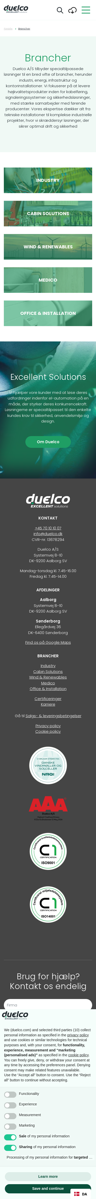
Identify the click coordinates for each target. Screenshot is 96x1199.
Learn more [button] (48, 1176)
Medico (48, 683)
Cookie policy (48, 731)
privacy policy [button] (78, 1035)
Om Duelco (48, 442)
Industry (48, 665)
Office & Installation (48, 688)
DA (80, 1194)
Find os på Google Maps (48, 642)
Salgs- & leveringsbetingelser (53, 715)
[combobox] (80, 1194)
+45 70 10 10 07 (48, 528)
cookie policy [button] (78, 1055)
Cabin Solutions (48, 671)
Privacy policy (48, 725)
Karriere (48, 704)
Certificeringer (48, 698)
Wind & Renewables (48, 677)
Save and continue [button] (48, 1188)
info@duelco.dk (48, 533)
